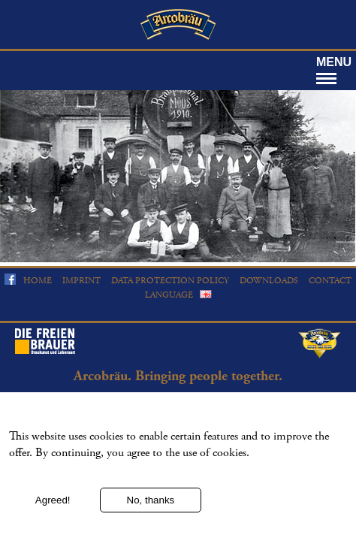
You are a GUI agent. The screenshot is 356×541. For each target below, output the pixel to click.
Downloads (269, 280)
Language (169, 295)
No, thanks (151, 508)
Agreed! (53, 508)
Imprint (81, 280)
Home (37, 280)
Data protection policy (170, 280)
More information (46, 481)
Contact (330, 280)
